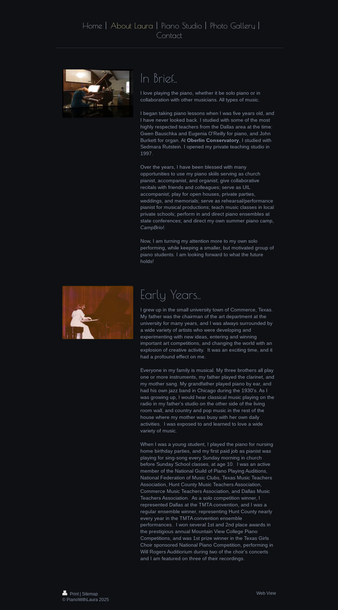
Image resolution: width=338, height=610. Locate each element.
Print (71, 593)
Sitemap (90, 593)
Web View (266, 593)
